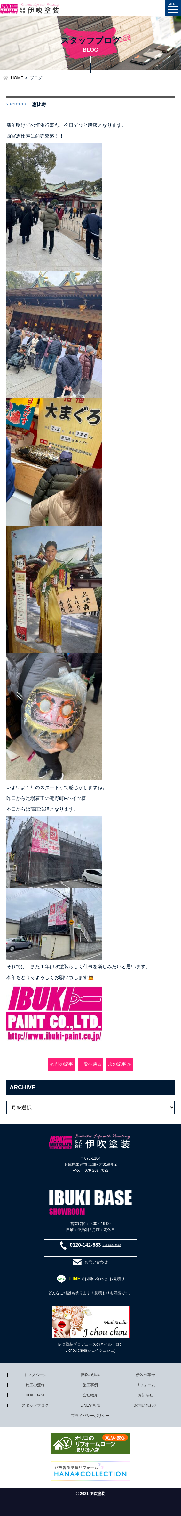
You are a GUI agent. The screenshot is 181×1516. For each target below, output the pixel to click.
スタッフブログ (35, 1405)
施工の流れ (35, 1385)
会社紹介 (90, 1395)
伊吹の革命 (145, 1375)
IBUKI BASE (35, 1395)
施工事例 (90, 1385)
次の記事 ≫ (120, 1064)
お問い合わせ (145, 1405)
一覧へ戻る (90, 1064)
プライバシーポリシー (90, 1415)
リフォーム (145, 1385)
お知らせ (145, 1395)
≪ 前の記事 (61, 1064)
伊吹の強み (90, 1375)
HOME (17, 78)
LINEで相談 (90, 1405)
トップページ (35, 1375)
